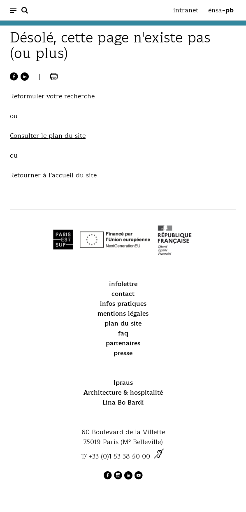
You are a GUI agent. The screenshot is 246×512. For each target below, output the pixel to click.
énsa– (221, 10)
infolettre (123, 283)
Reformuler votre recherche (52, 96)
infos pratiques (123, 303)
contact (123, 293)
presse (123, 353)
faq (123, 333)
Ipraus (123, 382)
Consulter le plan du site (48, 135)
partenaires (123, 343)
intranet (185, 10)
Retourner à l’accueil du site (53, 175)
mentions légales (123, 313)
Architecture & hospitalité (123, 392)
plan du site (123, 323)
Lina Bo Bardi (123, 402)
